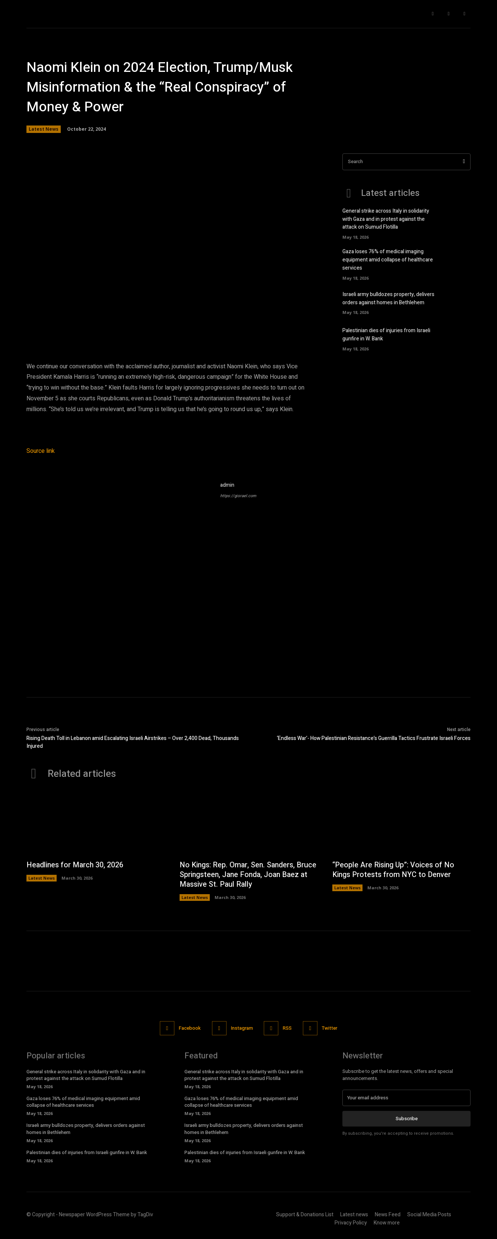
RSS (287, 1028)
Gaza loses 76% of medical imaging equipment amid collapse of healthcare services (387, 258)
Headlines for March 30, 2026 (75, 865)
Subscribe (407, 1118)
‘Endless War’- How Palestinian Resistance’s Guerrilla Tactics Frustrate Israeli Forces (374, 738)
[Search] (464, 161)
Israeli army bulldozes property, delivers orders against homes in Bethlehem (388, 296)
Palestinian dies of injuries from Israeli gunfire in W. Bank (86, 1152)
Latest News (43, 129)
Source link (40, 451)
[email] (406, 1098)
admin (227, 485)
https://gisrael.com (238, 496)
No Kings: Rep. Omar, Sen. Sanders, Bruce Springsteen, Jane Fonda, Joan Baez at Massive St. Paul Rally (242, 875)
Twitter (330, 1028)
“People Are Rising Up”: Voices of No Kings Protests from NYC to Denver (393, 870)
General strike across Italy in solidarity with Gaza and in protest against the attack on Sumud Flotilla (385, 219)
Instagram (242, 1028)
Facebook (190, 1028)
